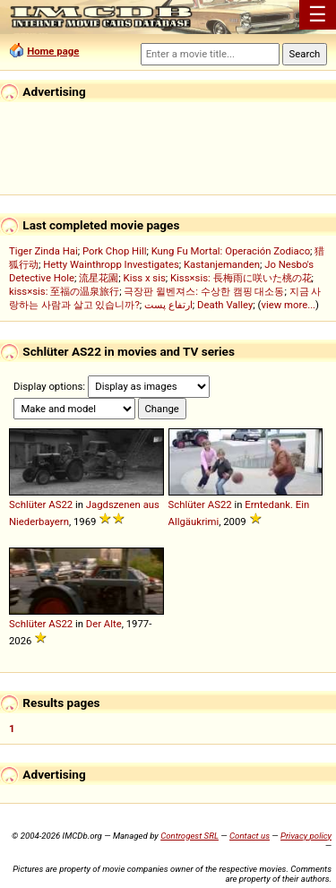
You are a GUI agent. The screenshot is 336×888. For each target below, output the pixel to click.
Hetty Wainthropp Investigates (111, 264)
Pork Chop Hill (114, 251)
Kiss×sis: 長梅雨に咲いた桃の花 (241, 278)
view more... (288, 304)
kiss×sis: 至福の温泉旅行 (64, 291)
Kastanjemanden (222, 264)
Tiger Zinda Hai (43, 251)
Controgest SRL (189, 836)
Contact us (249, 836)
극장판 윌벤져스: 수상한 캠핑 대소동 (204, 291)
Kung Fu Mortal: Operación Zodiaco (230, 251)
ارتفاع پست (168, 304)
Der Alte (104, 623)
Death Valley (225, 304)
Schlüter (27, 504)
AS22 (60, 504)
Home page (53, 51)
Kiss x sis (145, 278)
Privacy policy (306, 836)
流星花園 (98, 278)
